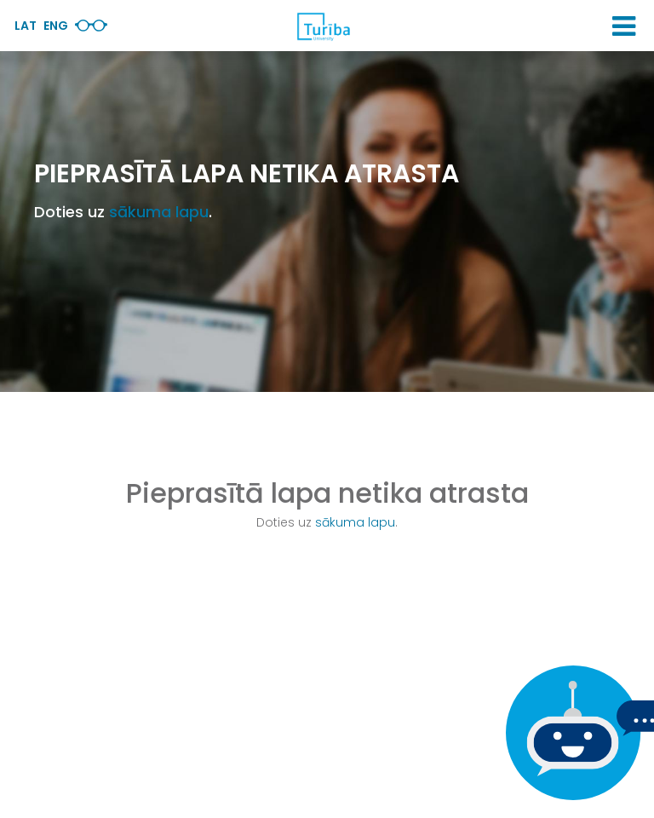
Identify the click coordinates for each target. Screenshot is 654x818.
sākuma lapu (159, 211)
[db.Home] (323, 26)
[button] (623, 26)
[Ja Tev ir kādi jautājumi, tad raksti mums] (569, 733)
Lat (25, 25)
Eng (55, 25)
